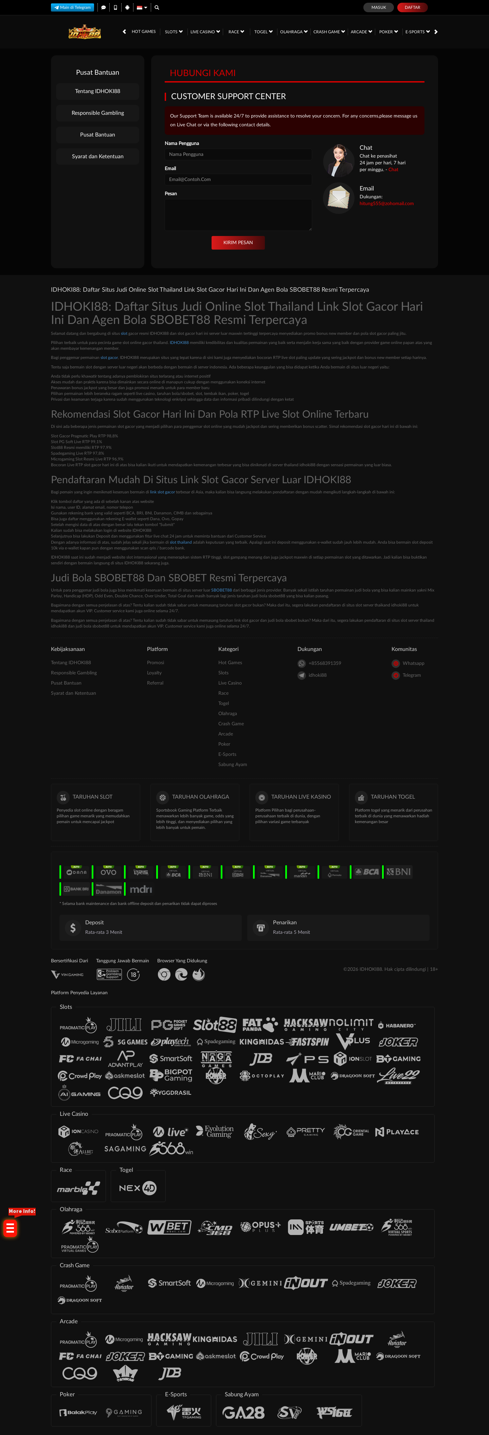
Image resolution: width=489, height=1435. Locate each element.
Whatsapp (408, 663)
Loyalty (154, 673)
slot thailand (181, 542)
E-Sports (417, 31)
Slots (174, 31)
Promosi (155, 662)
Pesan (171, 194)
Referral (155, 683)
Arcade (361, 31)
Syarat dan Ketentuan (98, 156)
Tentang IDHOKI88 (97, 91)
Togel (263, 31)
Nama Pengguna (182, 143)
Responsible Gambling (98, 113)
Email (170, 168)
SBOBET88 (221, 590)
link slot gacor (162, 492)
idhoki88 (312, 675)
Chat (393, 169)
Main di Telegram (72, 7)
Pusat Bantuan (97, 135)
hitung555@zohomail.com (387, 203)
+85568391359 (319, 663)
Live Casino (205, 31)
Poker (388, 31)
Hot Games (144, 32)
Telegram (406, 675)
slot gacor (109, 358)
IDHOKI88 (179, 343)
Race (236, 31)
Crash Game (329, 31)
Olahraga (294, 31)
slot (124, 333)
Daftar (412, 7)
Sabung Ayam (232, 764)
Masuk (379, 7)
